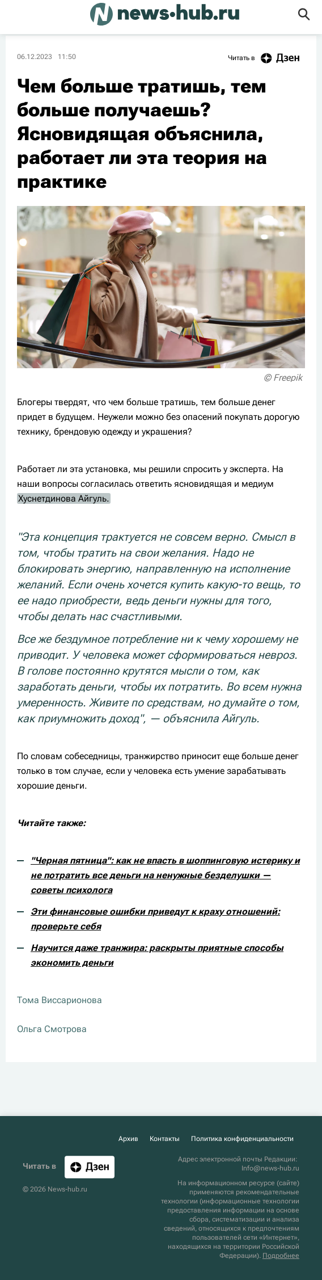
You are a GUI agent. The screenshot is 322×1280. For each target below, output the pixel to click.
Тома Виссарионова (59, 1000)
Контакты (165, 1139)
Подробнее (280, 1256)
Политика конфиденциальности (242, 1139)
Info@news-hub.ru (270, 1168)
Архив (128, 1139)
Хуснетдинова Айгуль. (63, 498)
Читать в (266, 58)
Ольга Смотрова (52, 1029)
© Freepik (283, 377)
